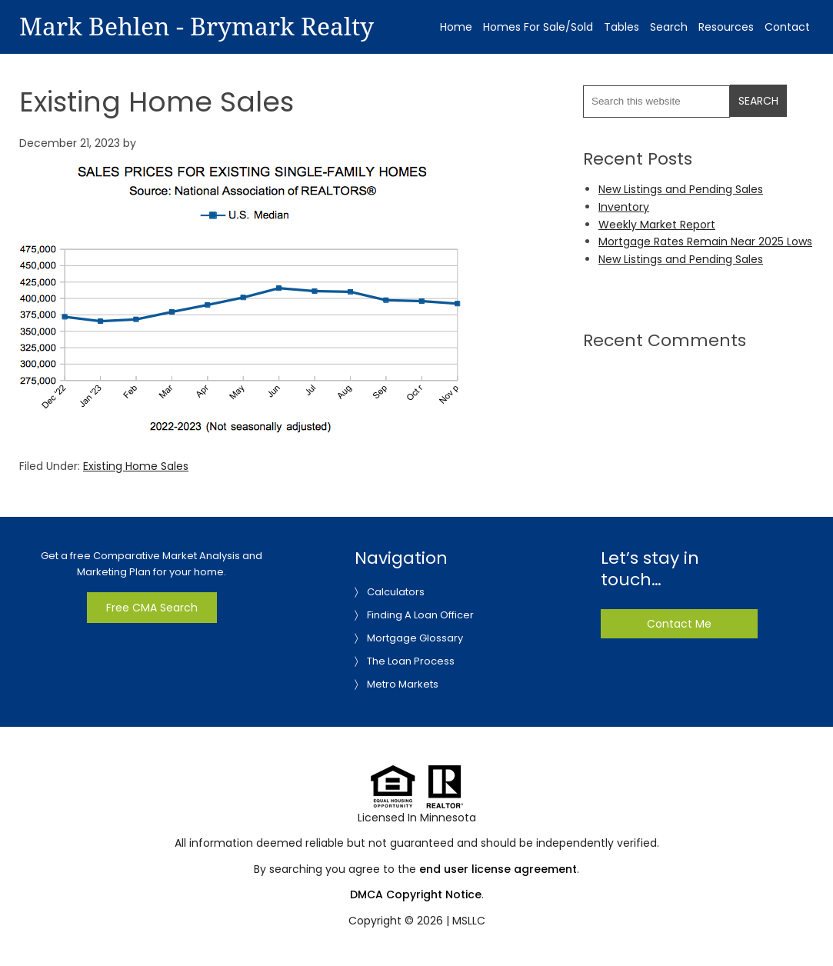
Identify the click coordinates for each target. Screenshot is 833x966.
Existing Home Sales (135, 466)
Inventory (623, 207)
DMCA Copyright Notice (415, 894)
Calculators (396, 592)
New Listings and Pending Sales (680, 189)
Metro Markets (402, 684)
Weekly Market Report (656, 224)
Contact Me (679, 623)
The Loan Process (411, 661)
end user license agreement (498, 869)
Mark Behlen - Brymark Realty (196, 27)
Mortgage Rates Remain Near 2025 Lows (705, 241)
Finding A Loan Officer (420, 615)
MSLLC (468, 920)
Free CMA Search (152, 607)
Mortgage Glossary (415, 638)
